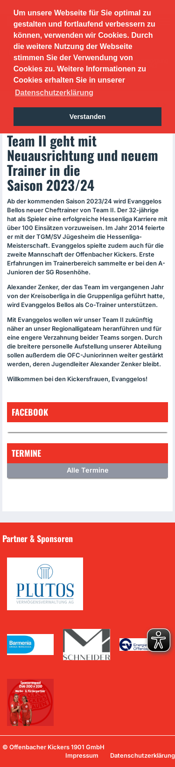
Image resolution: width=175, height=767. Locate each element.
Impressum (81, 755)
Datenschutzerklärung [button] (54, 93)
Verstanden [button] (88, 116)
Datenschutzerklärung (142, 755)
